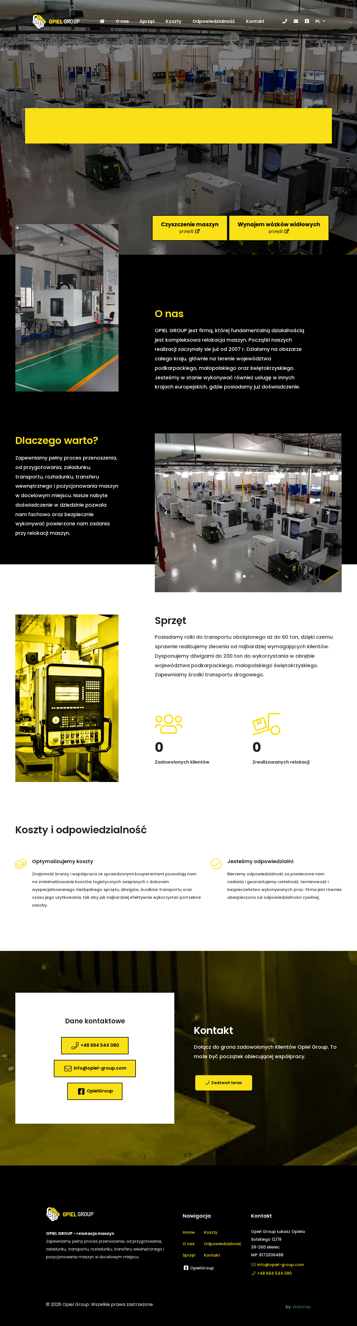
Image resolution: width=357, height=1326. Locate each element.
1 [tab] (244, 588)
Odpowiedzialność (222, 1244)
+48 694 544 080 (95, 1045)
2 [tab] (252, 588)
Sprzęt (189, 1255)
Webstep (302, 1307)
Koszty (210, 1232)
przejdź (190, 227)
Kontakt (212, 1255)
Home (189, 1232)
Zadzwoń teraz (223, 1094)
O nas (189, 1244)
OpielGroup (95, 1091)
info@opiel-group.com (94, 1068)
